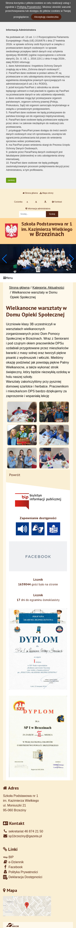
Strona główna (30, 193)
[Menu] (38, 277)
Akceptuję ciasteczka (46, 16)
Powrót (14, 474)
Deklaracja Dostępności (22, 877)
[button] (4, 258)
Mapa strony (46, 193)
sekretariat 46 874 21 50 (23, 831)
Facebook (13, 867)
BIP (8, 857)
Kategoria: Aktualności (48, 287)
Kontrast (57, 202)
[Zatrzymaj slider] (38, 269)
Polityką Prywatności (29, 6)
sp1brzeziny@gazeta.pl (22, 836)
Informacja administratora (38, 209)
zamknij (11, 180)
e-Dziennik (13, 862)
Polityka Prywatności (20, 872)
